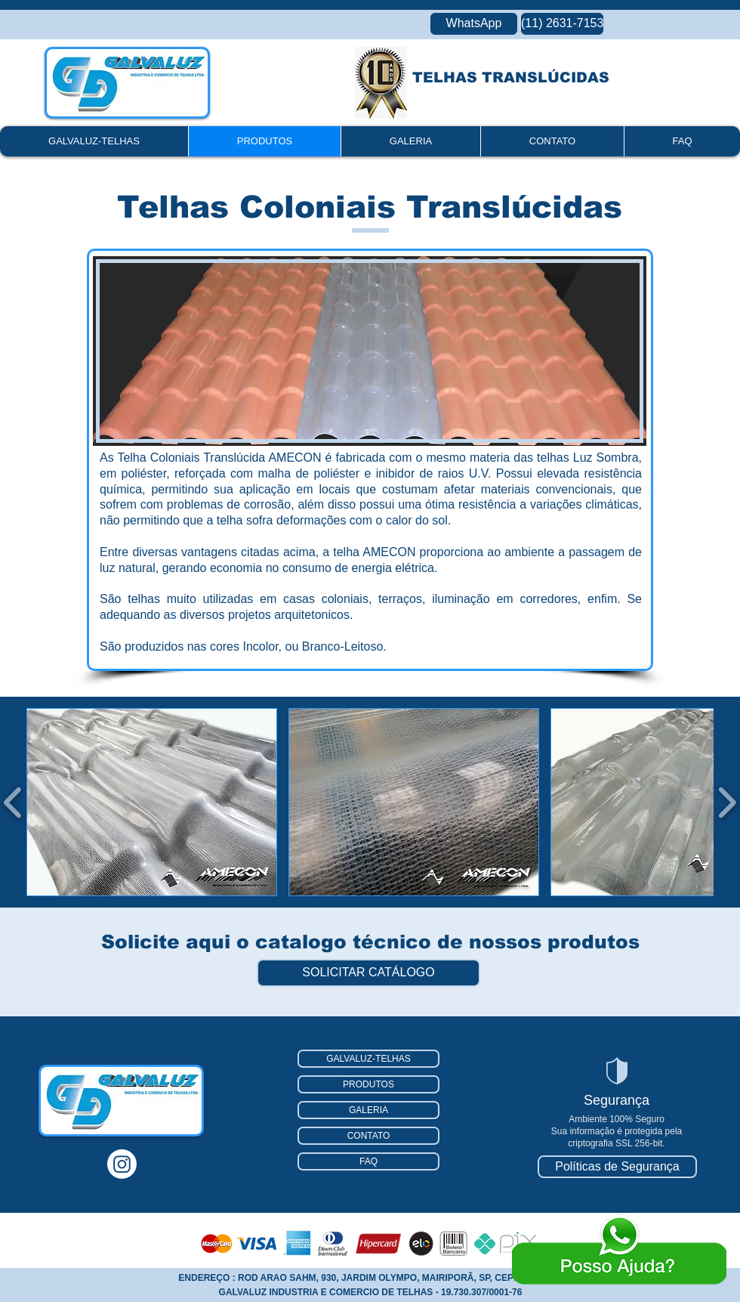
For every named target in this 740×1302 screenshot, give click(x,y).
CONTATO (368, 1135)
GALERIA (368, 1110)
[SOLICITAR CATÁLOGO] (368, 973)
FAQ (368, 1161)
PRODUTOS (368, 1084)
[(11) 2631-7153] (562, 23)
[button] (151, 802)
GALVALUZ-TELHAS (368, 1058)
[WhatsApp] (474, 23)
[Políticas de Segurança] (617, 1166)
